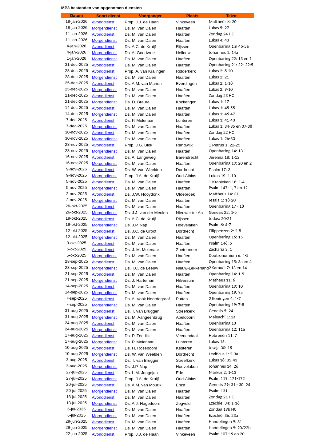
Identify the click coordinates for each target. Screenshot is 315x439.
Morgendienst (104, 28)
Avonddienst (103, 22)
